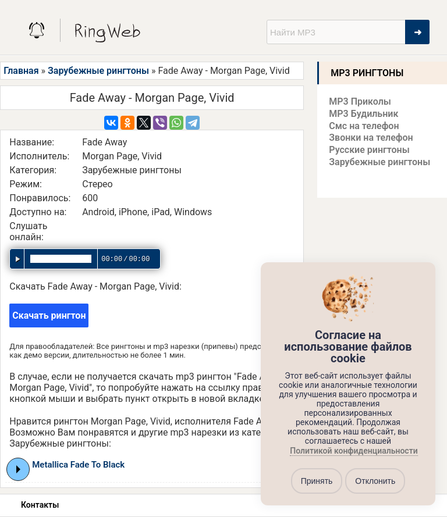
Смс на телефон (364, 125)
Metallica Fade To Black (78, 464)
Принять (317, 481)
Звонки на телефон (371, 137)
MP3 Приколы (360, 101)
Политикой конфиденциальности (353, 451)
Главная (20, 70)
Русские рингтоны (369, 149)
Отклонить (375, 481)
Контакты (40, 504)
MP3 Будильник (363, 113)
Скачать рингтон (49, 315)
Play (18, 469)
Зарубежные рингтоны (98, 70)
